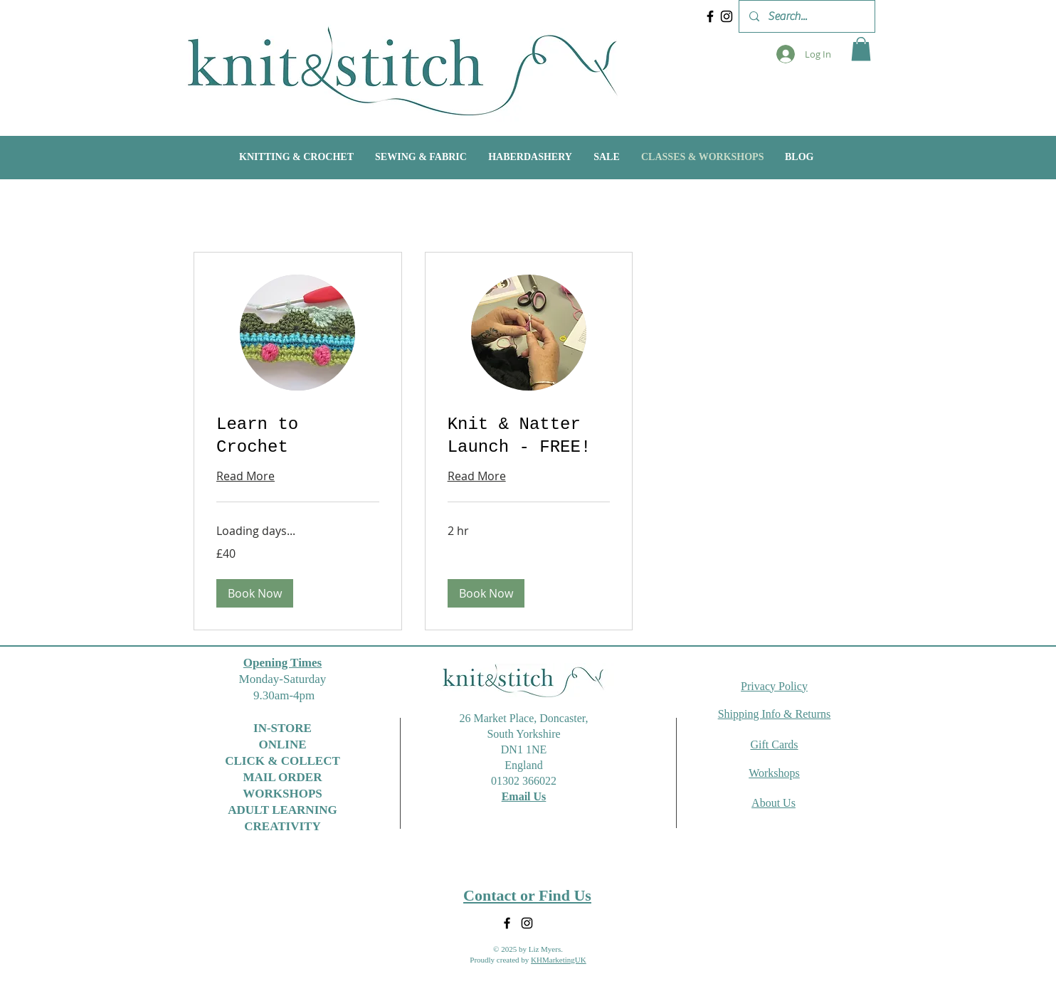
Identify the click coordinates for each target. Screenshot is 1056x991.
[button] (861, 48)
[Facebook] (710, 16)
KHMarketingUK (558, 959)
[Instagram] (726, 16)
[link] (297, 436)
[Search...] (806, 16)
